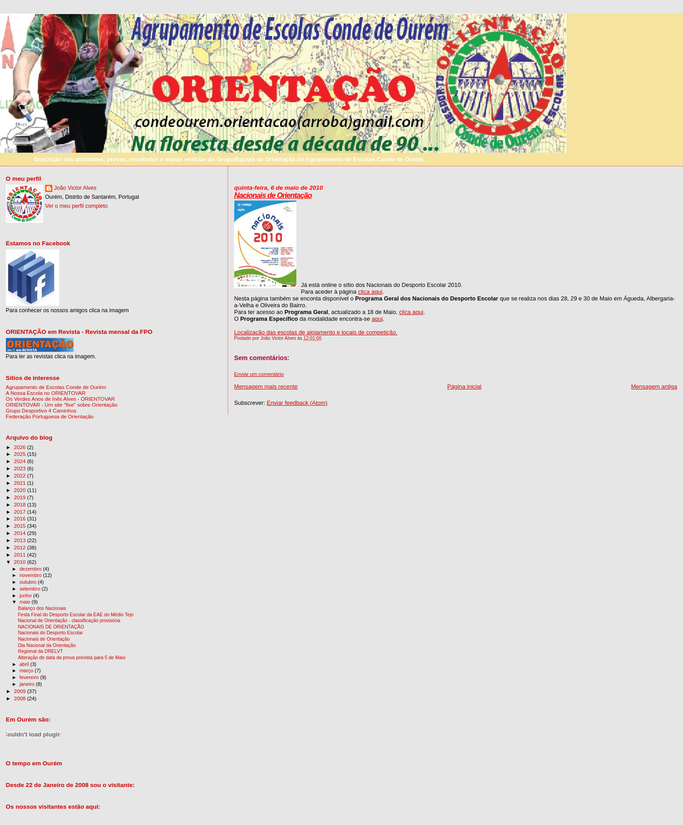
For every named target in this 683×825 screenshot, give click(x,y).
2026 (20, 447)
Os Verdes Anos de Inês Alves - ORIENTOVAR (60, 399)
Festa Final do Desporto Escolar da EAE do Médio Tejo (76, 614)
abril (24, 664)
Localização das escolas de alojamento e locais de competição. (316, 332)
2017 (20, 512)
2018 (20, 504)
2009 (20, 691)
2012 (20, 547)
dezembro (31, 569)
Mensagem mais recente (266, 386)
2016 (20, 518)
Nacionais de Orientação (273, 195)
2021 (20, 483)
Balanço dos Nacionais (42, 608)
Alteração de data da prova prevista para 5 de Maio (72, 657)
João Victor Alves (75, 188)
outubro (28, 582)
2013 (20, 540)
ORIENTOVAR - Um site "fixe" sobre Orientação (61, 405)
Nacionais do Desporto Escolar (50, 632)
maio (25, 602)
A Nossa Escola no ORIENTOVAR (45, 393)
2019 (20, 497)
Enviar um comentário (259, 374)
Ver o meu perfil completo (76, 206)
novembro (31, 575)
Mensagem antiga (654, 386)
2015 (20, 526)
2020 (20, 490)
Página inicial (464, 386)
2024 (20, 461)
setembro (30, 588)
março (27, 670)
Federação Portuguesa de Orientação (50, 416)
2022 (20, 475)
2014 (20, 533)
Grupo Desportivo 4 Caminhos (41, 410)
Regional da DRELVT (40, 651)
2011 (20, 555)
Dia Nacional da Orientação (47, 645)
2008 (20, 698)
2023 (20, 468)
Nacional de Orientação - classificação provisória (69, 620)
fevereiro (29, 677)
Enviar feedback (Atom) (297, 402)
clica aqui (370, 291)
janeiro (27, 684)
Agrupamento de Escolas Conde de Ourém (56, 387)
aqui (377, 318)
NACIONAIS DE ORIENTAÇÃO (51, 626)
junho (26, 595)
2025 (20, 454)
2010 (20, 562)
